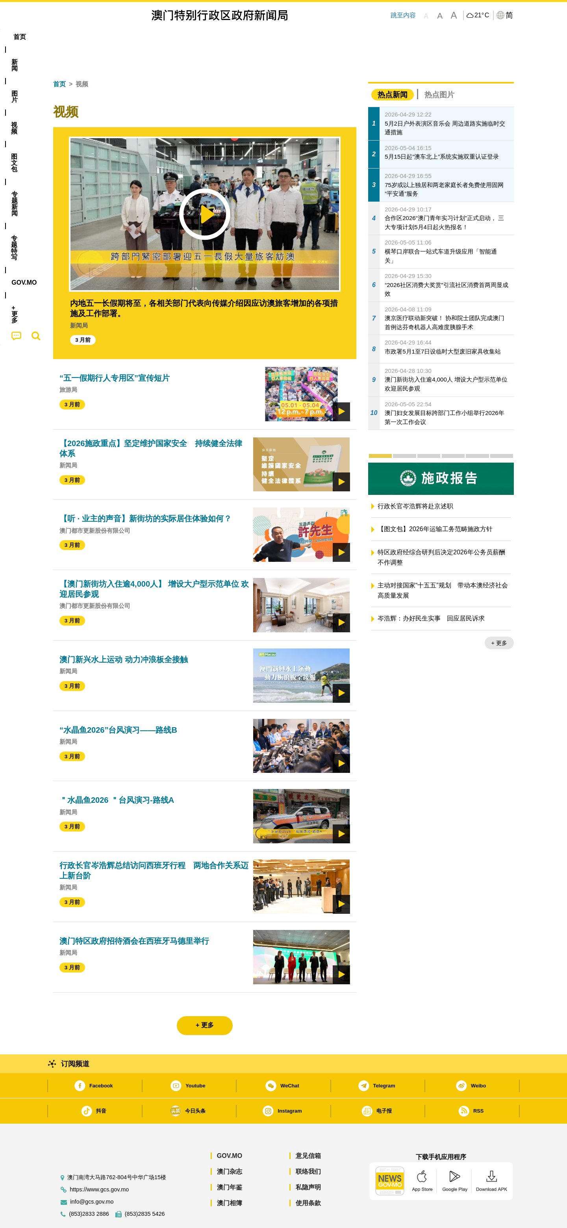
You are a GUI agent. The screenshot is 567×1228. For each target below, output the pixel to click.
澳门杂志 (229, 1147)
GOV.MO (229, 1131)
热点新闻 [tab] (393, 71)
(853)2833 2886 (89, 1190)
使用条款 (308, 1179)
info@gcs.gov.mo (91, 1178)
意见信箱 (308, 1131)
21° (481, 15)
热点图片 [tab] (439, 71)
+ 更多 (499, 619)
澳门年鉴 (229, 1163)
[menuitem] (96, 37)
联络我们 (308, 1147)
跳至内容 (403, 15)
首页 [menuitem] (67, 36)
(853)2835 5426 (145, 1190)
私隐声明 (308, 1163)
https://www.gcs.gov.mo (99, 1166)
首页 (59, 60)
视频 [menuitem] (154, 36)
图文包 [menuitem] (185, 36)
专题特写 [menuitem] (263, 36)
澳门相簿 (229, 1179)
